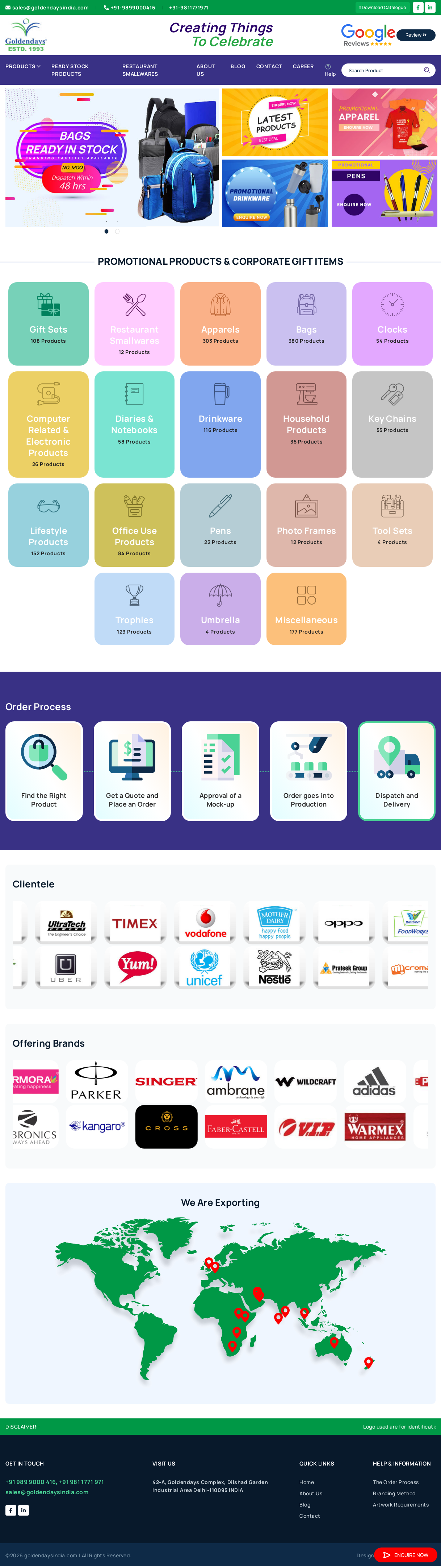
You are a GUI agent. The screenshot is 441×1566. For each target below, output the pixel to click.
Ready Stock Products (70, 70)
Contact (269, 66)
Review (416, 35)
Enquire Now (405, 1554)
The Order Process (396, 1482)
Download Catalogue (382, 7)
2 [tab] (117, 231)
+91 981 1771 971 (81, 1482)
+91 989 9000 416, (31, 1482)
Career (303, 66)
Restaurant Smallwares (140, 70)
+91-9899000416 (128, 7)
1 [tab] (106, 231)
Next (433, 946)
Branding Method (394, 1493)
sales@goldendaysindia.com (47, 7)
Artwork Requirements (401, 1504)
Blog (238, 66)
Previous (7, 946)
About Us (206, 70)
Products (23, 66)
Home (306, 1482)
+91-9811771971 (189, 7)
